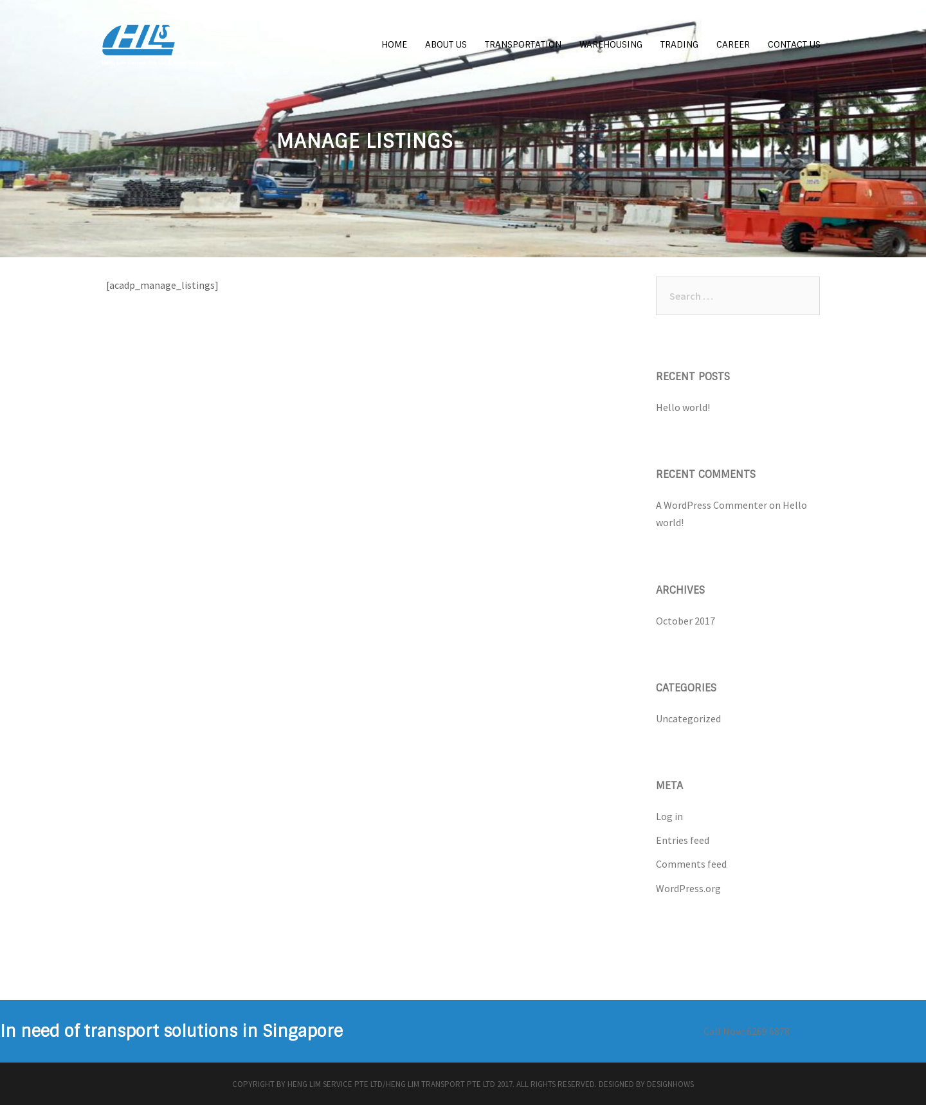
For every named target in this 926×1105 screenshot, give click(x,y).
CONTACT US (794, 44)
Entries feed (682, 840)
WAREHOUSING (610, 44)
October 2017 (685, 620)
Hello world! (683, 407)
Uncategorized (688, 718)
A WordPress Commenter (711, 504)
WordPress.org (688, 888)
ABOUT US (446, 44)
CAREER (733, 44)
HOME (394, 44)
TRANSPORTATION (523, 44)
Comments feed (691, 863)
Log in (669, 816)
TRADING (679, 44)
